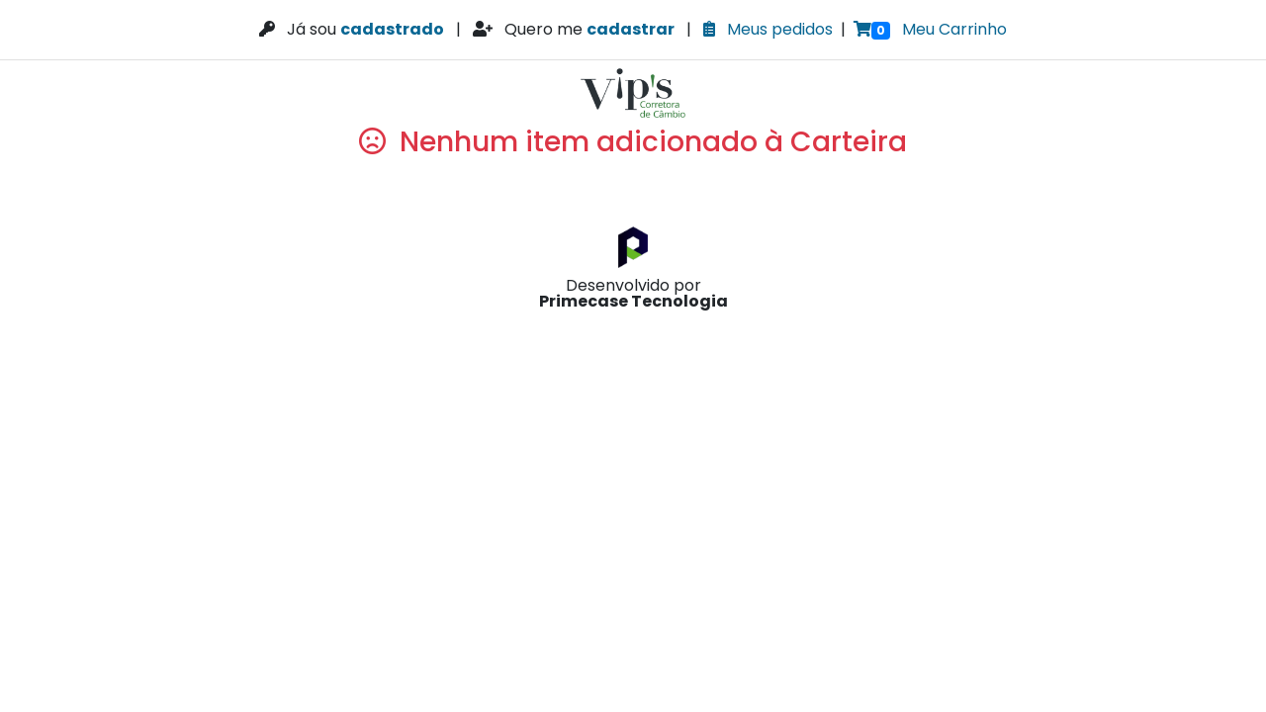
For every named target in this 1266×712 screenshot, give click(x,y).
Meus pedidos (768, 29)
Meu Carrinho (930, 29)
